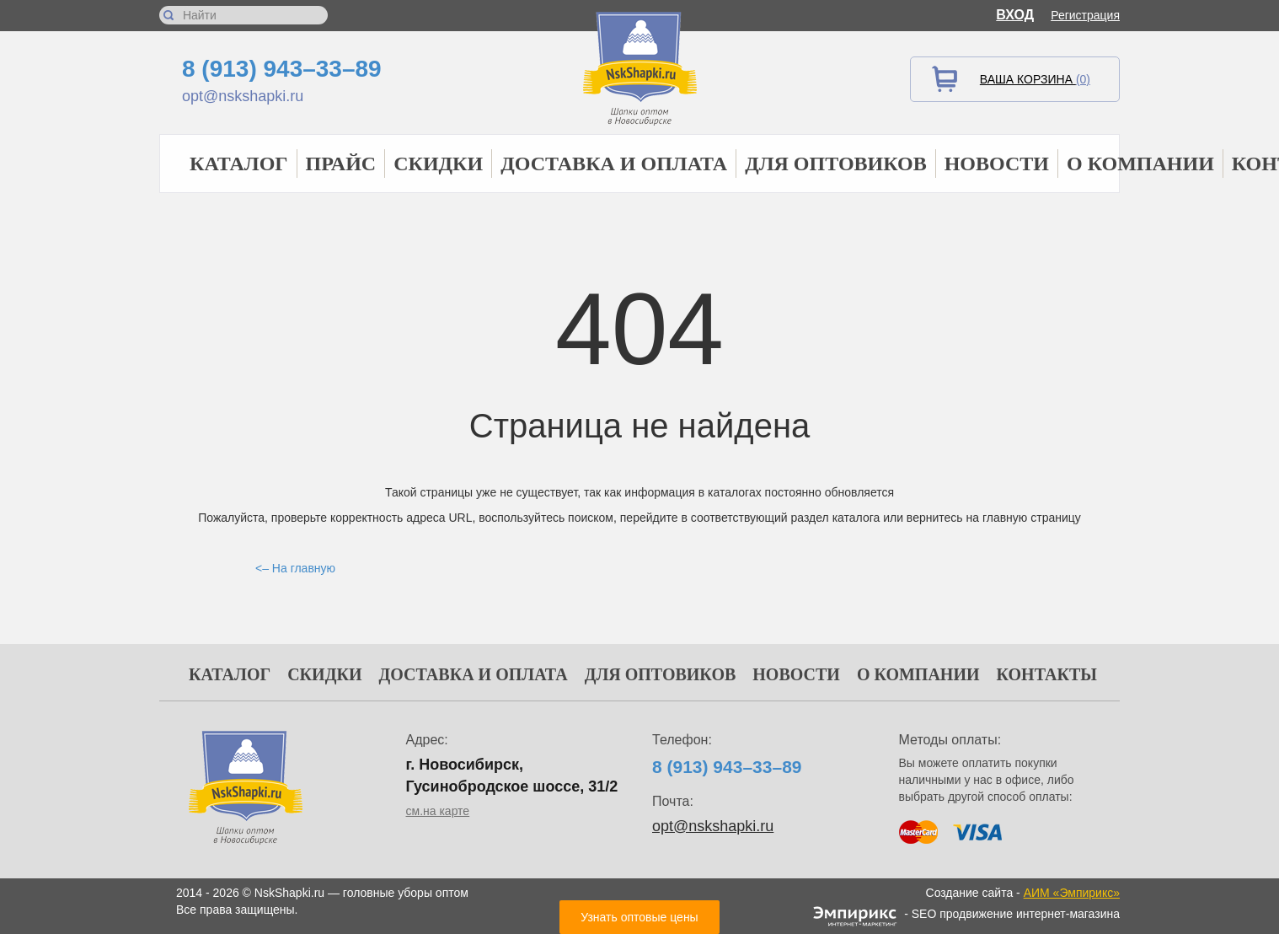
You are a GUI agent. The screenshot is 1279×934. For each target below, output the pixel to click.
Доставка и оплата (613, 163)
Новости (997, 163)
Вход (1015, 15)
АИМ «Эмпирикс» (1072, 892)
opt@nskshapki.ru (242, 96)
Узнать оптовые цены (639, 917)
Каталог (239, 163)
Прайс (341, 163)
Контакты (1047, 674)
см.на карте (438, 811)
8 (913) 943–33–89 (282, 69)
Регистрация (1085, 15)
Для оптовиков (836, 163)
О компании (1140, 163)
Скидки (438, 163)
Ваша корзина (1035, 79)
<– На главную (295, 568)
